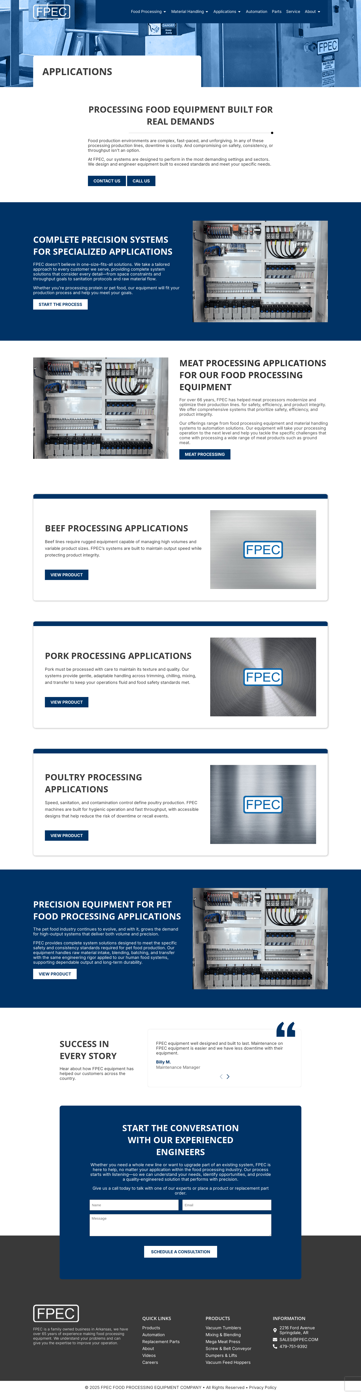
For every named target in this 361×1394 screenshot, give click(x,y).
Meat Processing (205, 454)
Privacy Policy (263, 1387)
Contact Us (106, 181)
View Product (66, 574)
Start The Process (60, 304)
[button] (228, 1077)
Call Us (141, 181)
